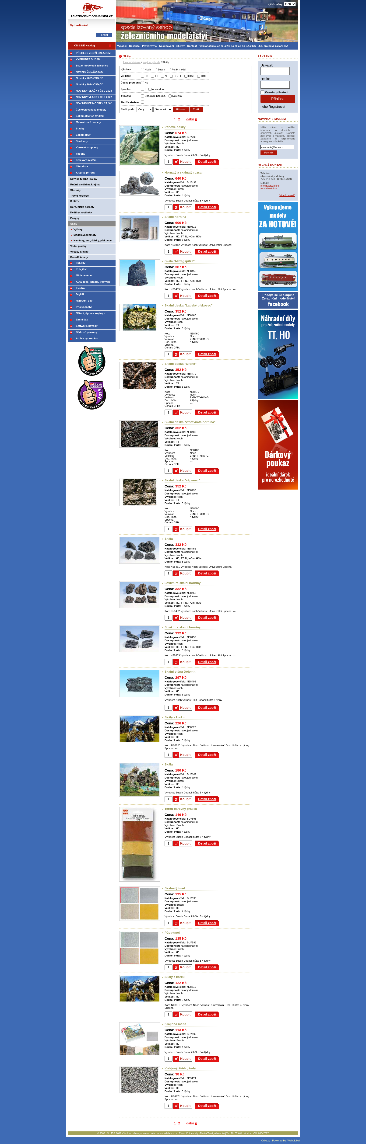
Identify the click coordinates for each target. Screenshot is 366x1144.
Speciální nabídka (155, 95)
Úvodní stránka (132, 62)
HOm (191, 76)
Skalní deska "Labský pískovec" (188, 305)
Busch (161, 69)
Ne (146, 82)
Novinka (177, 95)
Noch (148, 69)
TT (156, 76)
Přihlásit (278, 99)
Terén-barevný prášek (181, 808)
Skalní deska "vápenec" (182, 480)
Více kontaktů (287, 195)
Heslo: (265, 79)
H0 (146, 76)
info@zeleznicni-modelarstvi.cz (270, 187)
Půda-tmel (172, 932)
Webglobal (293, 1140)
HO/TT (177, 76)
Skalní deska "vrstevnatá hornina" (190, 422)
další (190, 119)
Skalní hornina (175, 217)
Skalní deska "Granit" (181, 363)
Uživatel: (266, 65)
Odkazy (265, 1140)
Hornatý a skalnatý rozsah (184, 172)
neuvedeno (158, 89)
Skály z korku (175, 717)
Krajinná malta (175, 1024)
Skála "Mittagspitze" (180, 261)
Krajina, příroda (151, 62)
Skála (169, 538)
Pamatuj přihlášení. (277, 92)
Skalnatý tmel (175, 888)
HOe (203, 76)
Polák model (179, 69)
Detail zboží (207, 161)
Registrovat (277, 106)
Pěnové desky (175, 127)
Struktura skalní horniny (183, 583)
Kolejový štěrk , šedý (180, 1068)
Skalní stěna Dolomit (180, 671)
